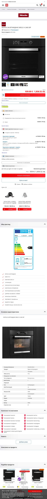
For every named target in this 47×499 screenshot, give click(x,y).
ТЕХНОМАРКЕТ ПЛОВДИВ (31, 426)
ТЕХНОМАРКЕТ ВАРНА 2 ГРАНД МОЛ (34, 418)
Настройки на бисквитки (35, 497)
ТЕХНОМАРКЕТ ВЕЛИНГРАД (32, 421)
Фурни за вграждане (30, 9)
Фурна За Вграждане (33, 369)
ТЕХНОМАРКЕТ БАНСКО (8, 415)
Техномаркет (15, 30)
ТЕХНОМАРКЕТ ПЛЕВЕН (8, 426)
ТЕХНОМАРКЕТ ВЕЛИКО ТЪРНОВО (10, 421)
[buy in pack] (23, 180)
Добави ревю (23, 442)
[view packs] (23, 95)
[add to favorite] (4, 480)
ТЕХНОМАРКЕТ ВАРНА (7, 418)
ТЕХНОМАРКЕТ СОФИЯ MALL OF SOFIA (34, 429)
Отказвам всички (35, 494)
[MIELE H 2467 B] (38, 474)
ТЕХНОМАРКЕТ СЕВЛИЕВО (8, 429)
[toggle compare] (18, 184)
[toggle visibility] (23, 224)
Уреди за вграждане (21, 9)
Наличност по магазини (23, 162)
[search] (37, 5)
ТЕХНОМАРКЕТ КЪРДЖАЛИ (9, 424)
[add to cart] (10, 209)
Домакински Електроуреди (11, 9)
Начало (3, 9)
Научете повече (5, 100)
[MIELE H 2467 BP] (9, 474)
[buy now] (23, 175)
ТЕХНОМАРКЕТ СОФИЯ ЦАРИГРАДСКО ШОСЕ (11, 432)
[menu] (3, 5)
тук (8, 497)
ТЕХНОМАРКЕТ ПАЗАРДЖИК (32, 424)
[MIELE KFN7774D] (23, 474)
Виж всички (4, 152)
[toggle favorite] (26, 184)
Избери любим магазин (8, 159)
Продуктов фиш (10, 486)
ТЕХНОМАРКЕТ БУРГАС (30, 415)
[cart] (40, 5)
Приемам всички (35, 491)
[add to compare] (4, 476)
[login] (44, 5)
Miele (29, 402)
